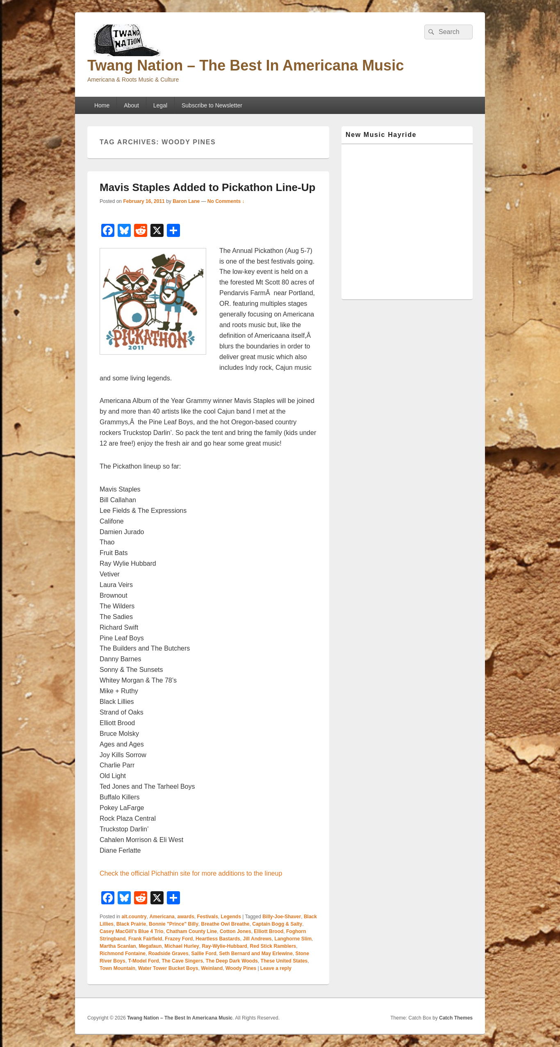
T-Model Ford (143, 961)
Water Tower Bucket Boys (168, 968)
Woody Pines (240, 968)
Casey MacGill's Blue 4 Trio (132, 931)
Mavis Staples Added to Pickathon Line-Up (207, 187)
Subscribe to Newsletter (212, 105)
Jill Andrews (257, 939)
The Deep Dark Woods (232, 961)
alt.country (133, 917)
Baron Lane (186, 201)
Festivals (207, 917)
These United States (284, 961)
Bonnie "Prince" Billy (173, 924)
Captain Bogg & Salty (277, 924)
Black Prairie (131, 924)
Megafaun (150, 946)
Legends (231, 917)
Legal (160, 105)
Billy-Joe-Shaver (281, 917)
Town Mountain (117, 968)
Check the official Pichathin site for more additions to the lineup (191, 873)
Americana (161, 917)
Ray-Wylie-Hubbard (224, 946)
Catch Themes (456, 1018)
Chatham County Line (191, 931)
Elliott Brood (268, 931)
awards (185, 917)
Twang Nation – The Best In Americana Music (245, 65)
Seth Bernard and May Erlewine (255, 953)
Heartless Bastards (218, 939)
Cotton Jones (235, 931)
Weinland (212, 968)
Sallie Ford (203, 953)
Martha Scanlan (118, 946)
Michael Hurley (181, 946)
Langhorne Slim (293, 939)
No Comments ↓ (226, 201)
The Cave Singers (182, 961)
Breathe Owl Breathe (225, 924)
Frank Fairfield (145, 939)
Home (101, 105)
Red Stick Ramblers (273, 946)
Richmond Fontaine (123, 953)
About (131, 105)
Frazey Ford (179, 939)
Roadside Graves (168, 953)
